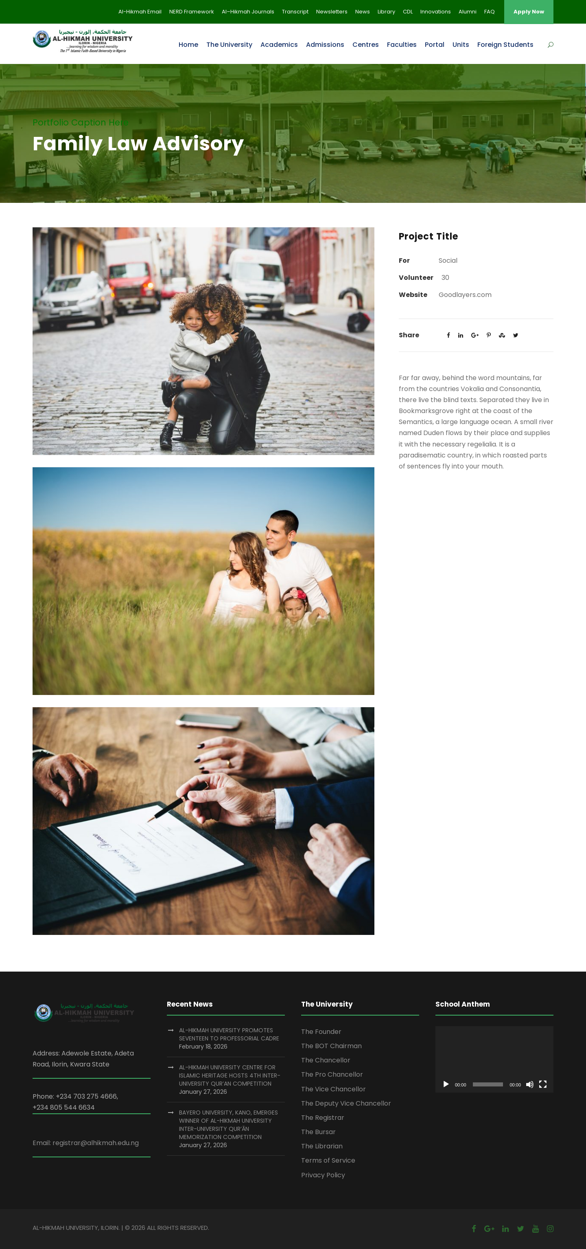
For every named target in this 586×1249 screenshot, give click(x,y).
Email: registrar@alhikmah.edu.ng (86, 1143)
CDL (408, 11)
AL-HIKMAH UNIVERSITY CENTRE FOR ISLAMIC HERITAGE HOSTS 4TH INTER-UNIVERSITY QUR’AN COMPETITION (229, 1075)
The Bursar (318, 1132)
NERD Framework (191, 11)
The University (229, 44)
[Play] (446, 1084)
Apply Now (529, 11)
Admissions (325, 44)
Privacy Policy (323, 1175)
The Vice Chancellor (333, 1089)
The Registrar (322, 1117)
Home (188, 44)
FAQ (489, 11)
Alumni (468, 11)
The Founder (321, 1031)
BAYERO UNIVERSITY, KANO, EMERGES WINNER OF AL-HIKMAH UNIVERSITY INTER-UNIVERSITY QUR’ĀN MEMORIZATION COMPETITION (228, 1124)
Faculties (402, 44)
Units (461, 44)
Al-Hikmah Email (140, 11)
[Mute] (530, 1084)
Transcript (295, 11)
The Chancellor (325, 1060)
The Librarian (322, 1146)
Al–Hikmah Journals (248, 11)
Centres (365, 44)
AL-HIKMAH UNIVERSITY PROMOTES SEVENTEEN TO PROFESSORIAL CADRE (229, 1034)
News (362, 11)
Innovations (435, 11)
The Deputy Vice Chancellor (346, 1103)
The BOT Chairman (331, 1046)
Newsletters (332, 11)
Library (386, 11)
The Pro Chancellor (332, 1074)
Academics (279, 44)
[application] (494, 1059)
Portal (434, 44)
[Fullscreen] (543, 1084)
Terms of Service (328, 1160)
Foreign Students (505, 44)
